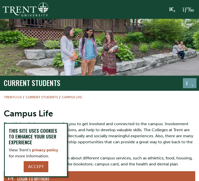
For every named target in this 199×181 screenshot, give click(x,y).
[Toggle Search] (172, 9)
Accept (36, 166)
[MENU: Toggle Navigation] (188, 9)
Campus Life (72, 97)
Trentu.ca (13, 97)
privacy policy (45, 150)
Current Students (32, 82)
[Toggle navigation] (189, 83)
